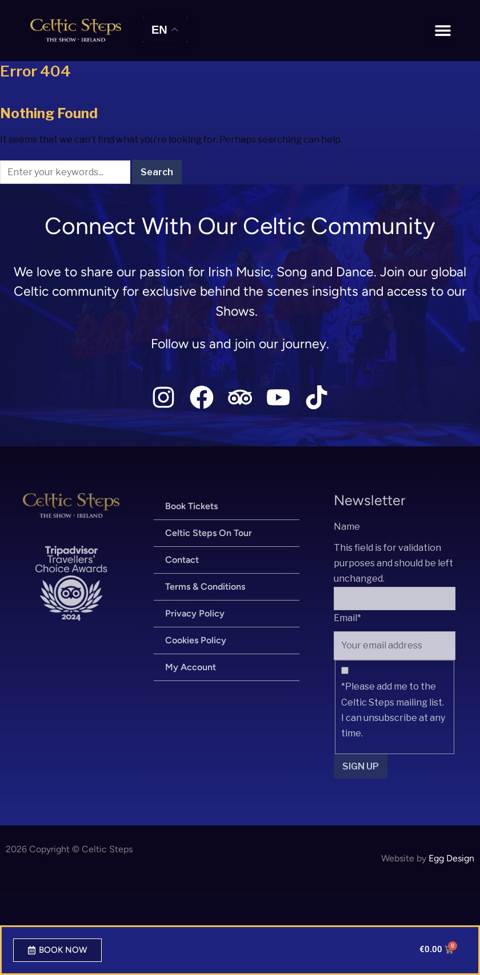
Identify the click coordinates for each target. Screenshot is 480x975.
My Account (190, 667)
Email (347, 618)
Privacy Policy (195, 613)
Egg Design (451, 858)
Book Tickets (191, 506)
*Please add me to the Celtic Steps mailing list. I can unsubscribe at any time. (393, 710)
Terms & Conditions (205, 586)
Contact (182, 559)
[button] (443, 30)
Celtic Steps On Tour (208, 532)
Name (347, 526)
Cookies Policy (195, 640)
